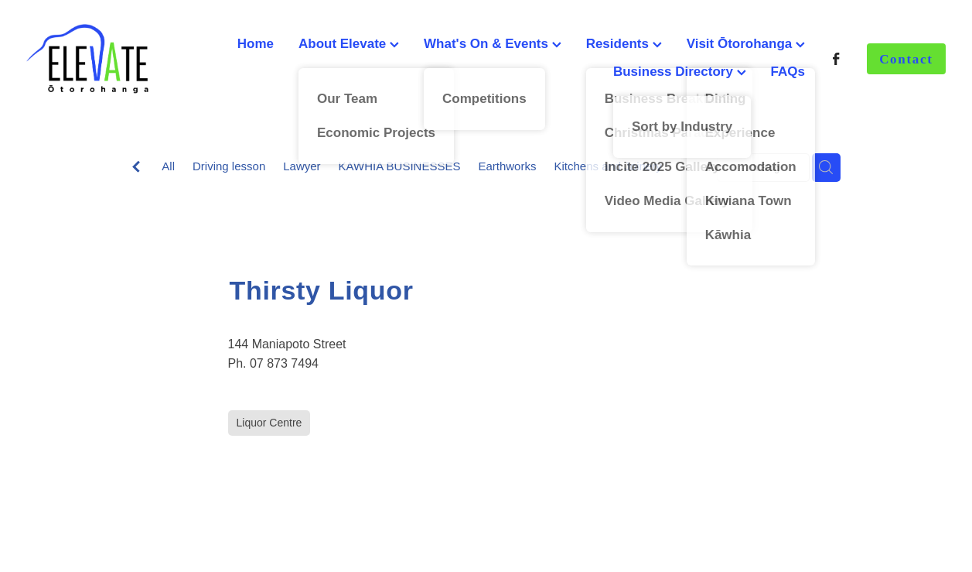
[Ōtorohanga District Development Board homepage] (118, 59)
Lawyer (301, 166)
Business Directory (679, 71)
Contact (906, 59)
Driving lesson (229, 166)
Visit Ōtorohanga (746, 43)
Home (255, 43)
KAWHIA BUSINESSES (400, 166)
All (168, 166)
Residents (624, 43)
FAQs (788, 71)
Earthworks (507, 166)
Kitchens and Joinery (607, 166)
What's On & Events (492, 43)
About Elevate (348, 43)
